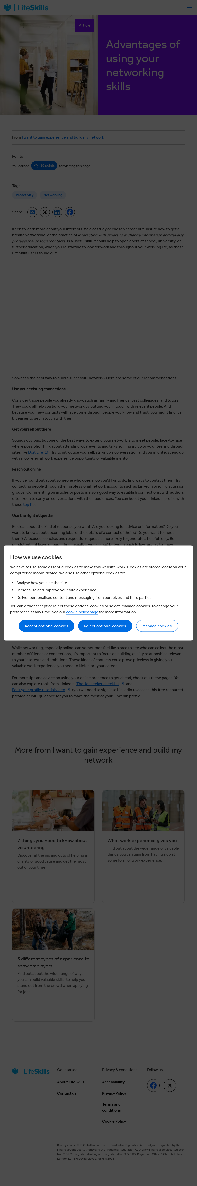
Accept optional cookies (46, 626)
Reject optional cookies (105, 626)
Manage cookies (157, 626)
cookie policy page (82, 612)
